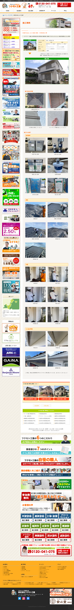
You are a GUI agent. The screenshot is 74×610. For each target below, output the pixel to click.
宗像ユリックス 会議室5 (9, 41)
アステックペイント (54, 36)
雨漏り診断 (6, 584)
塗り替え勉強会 (43, 568)
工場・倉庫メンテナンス (43, 582)
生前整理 (54, 582)
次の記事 (37, 405)
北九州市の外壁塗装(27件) (45, 423)
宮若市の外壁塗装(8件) (29, 423)
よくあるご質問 (7, 574)
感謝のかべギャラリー (44, 572)
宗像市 (48, 36)
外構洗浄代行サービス (16, 584)
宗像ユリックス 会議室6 (9, 38)
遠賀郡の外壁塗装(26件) (60, 423)
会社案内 (46, 428)
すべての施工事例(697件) (29, 413)
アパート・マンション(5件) (45, 416)
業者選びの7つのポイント (65, 582)
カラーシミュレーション (44, 569)
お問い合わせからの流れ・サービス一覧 (36, 428)
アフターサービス (43, 574)
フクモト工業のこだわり (8, 582)
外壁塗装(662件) (43, 413)
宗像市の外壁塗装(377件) (29, 420)
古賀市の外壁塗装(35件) (44, 418)
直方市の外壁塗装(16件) (44, 420)
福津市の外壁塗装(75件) (60, 418)
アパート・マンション (26, 570)
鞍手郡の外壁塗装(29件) (60, 420)
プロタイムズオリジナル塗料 (38, 430)
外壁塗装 (40, 36)
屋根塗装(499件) (58, 413)
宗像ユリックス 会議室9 (9, 47)
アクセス (5, 568)
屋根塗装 (44, 36)
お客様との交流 (43, 573)
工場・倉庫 (24, 569)
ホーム (5, 15)
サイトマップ (47, 430)
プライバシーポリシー (55, 430)
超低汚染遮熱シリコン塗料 (64, 36)
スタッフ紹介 (51, 428)
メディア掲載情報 (7, 570)
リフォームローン (43, 570)
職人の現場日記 (61, 569)
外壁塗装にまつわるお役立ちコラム (53, 584)
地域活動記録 (6, 572)
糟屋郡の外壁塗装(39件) (29, 418)
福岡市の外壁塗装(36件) (60, 416)
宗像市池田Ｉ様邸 (61, 398)
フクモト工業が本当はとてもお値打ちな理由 (33, 584)
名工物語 (19, 582)
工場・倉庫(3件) (27, 416)
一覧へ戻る (46, 405)
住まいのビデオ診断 (44, 577)
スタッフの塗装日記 (62, 568)
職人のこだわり (43, 576)
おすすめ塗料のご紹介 (29, 582)
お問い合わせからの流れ (8, 573)
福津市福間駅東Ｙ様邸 (31, 398)
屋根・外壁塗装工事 (33, 36)
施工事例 (10, 15)
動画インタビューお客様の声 (27, 576)
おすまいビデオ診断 (59, 428)
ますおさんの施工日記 (62, 566)
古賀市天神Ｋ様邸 (46, 398)
